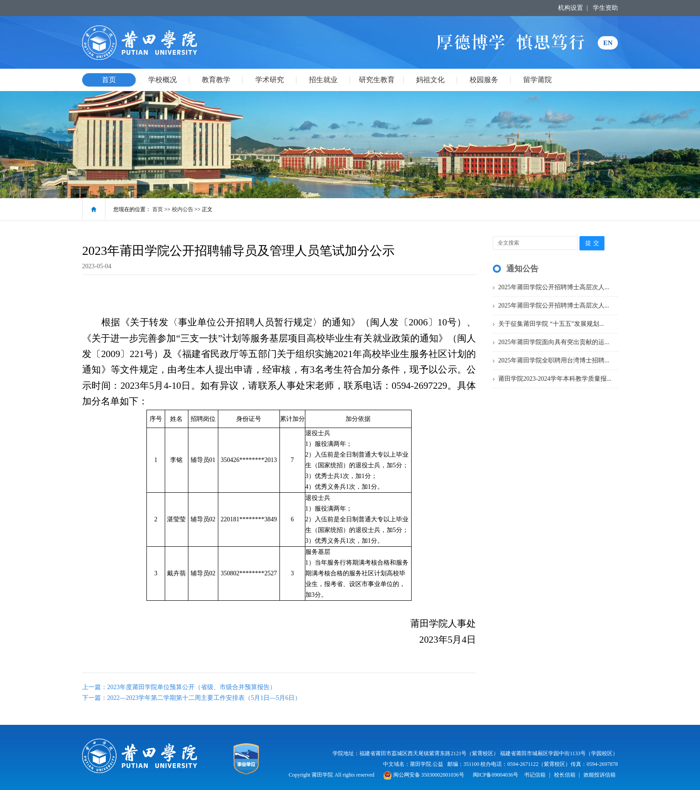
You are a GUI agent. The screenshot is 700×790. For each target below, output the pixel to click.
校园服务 (484, 79)
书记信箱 (535, 775)
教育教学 (216, 79)
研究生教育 (377, 79)
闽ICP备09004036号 (496, 775)
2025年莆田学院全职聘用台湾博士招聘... (553, 360)
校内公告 (182, 209)
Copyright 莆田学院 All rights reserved (332, 775)
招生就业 (323, 79)
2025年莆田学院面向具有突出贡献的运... (553, 342)
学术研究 (269, 79)
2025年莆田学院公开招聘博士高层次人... (553, 287)
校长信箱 (564, 775)
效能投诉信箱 (599, 775)
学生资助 (605, 7)
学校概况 (162, 79)
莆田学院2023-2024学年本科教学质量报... (554, 378)
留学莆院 (537, 79)
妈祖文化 (430, 79)
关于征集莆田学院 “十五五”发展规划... (551, 323)
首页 (109, 79)
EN (607, 42)
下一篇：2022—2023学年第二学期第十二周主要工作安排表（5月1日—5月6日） (191, 697)
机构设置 (570, 7)
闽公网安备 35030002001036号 (423, 775)
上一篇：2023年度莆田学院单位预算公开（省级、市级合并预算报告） (179, 687)
